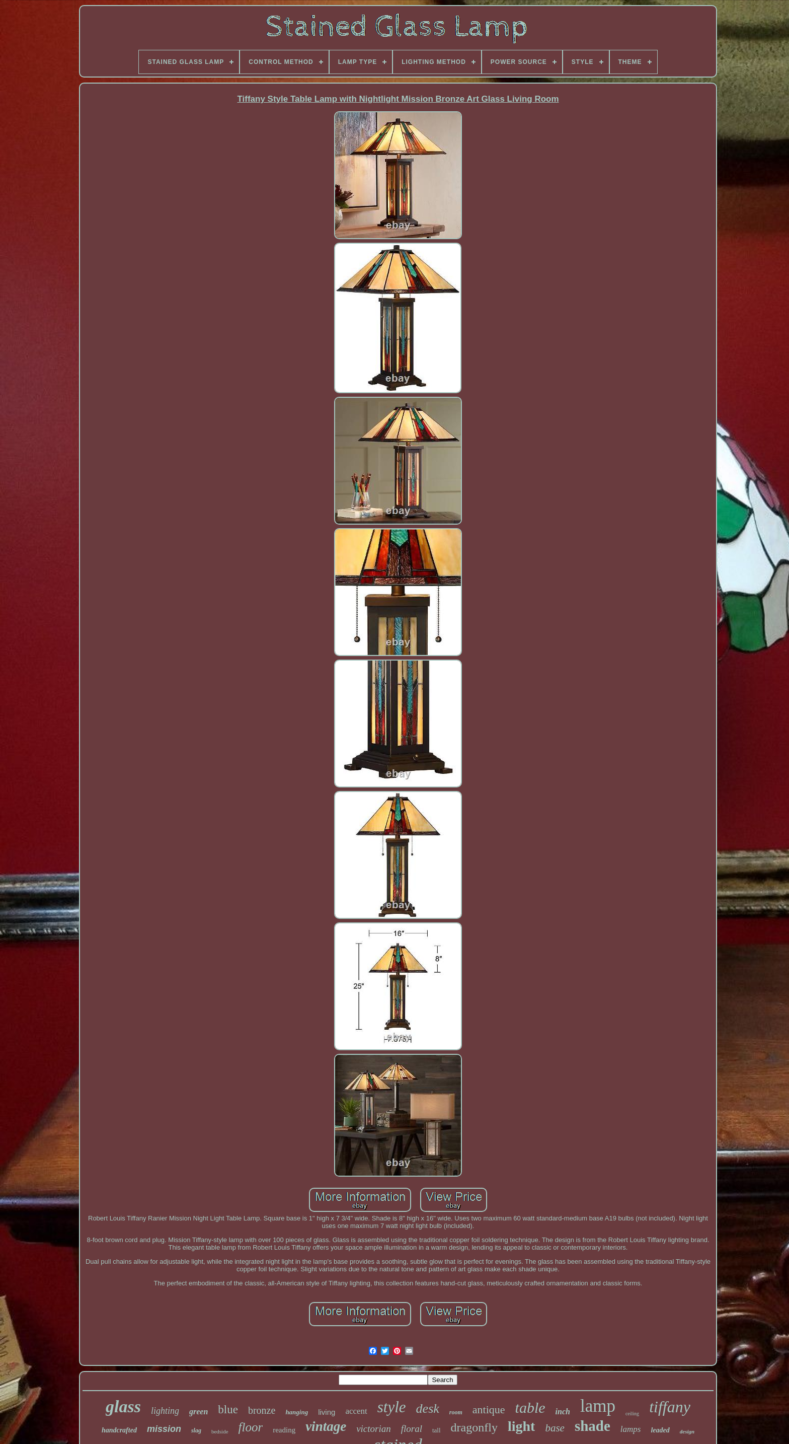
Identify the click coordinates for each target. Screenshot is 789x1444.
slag (196, 1430)
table (530, 1407)
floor (251, 1427)
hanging (296, 1412)
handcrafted (119, 1430)
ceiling (632, 1413)
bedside (219, 1431)
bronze (261, 1410)
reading (284, 1430)
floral (411, 1428)
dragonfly (474, 1427)
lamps (630, 1429)
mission (164, 1429)
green (198, 1411)
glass (123, 1406)
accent (356, 1411)
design (687, 1431)
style (391, 1407)
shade (592, 1426)
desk (427, 1408)
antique (488, 1409)
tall (436, 1430)
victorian (373, 1428)
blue (228, 1409)
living (326, 1412)
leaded (660, 1430)
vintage (325, 1426)
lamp (597, 1406)
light (521, 1426)
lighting (165, 1411)
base (555, 1428)
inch (563, 1411)
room (455, 1412)
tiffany (669, 1407)
